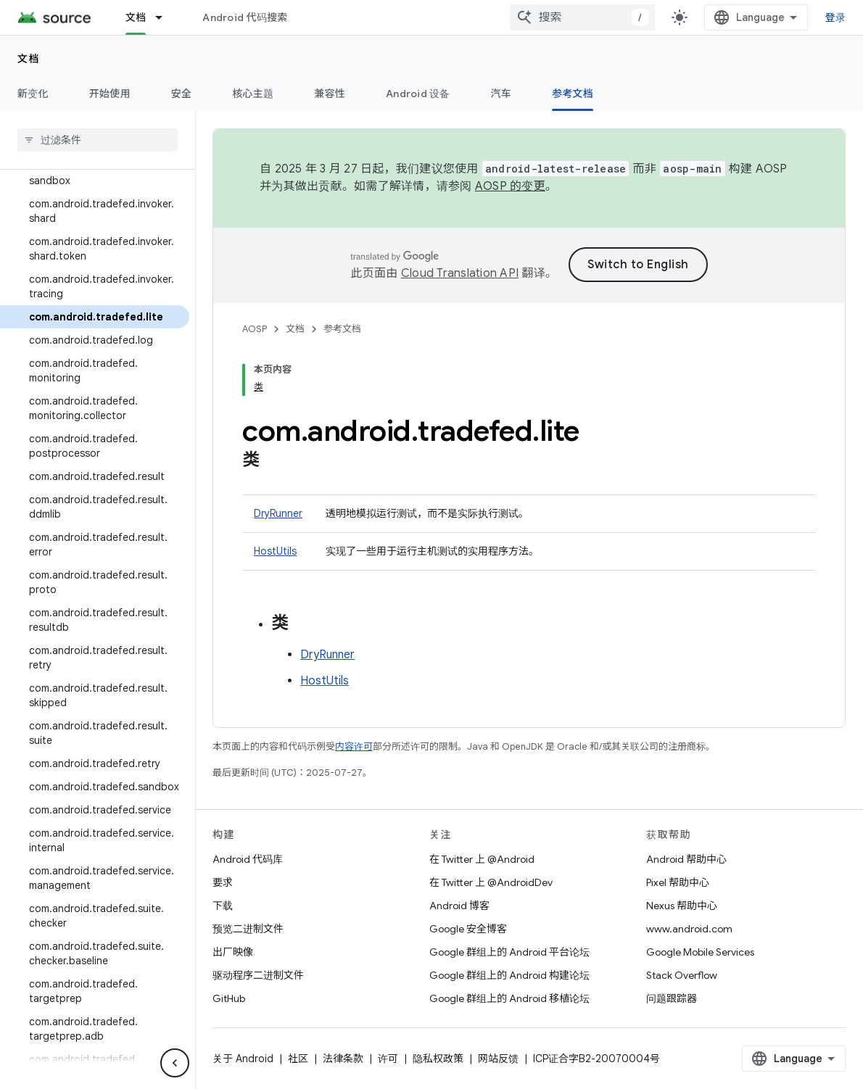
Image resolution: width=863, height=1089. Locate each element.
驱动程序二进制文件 (258, 975)
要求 (222, 882)
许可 (388, 1058)
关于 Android (242, 1058)
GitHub (228, 998)
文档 (28, 58)
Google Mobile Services (700, 951)
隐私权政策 (438, 1058)
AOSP (254, 329)
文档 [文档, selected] (135, 17)
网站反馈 (498, 1058)
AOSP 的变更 (510, 186)
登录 (835, 17)
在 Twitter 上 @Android (481, 859)
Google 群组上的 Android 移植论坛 (509, 998)
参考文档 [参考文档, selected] (572, 93)
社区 (298, 1058)
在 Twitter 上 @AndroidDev (491, 882)
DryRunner (278, 513)
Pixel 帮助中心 (677, 882)
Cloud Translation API (460, 273)
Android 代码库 (247, 859)
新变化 (33, 93)
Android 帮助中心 (686, 859)
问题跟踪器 (671, 998)
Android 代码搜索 (244, 17)
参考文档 (342, 329)
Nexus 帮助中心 (681, 905)
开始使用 (110, 93)
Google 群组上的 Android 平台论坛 (509, 951)
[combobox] (582, 17)
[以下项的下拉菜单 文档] (165, 17)
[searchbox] (97, 140)
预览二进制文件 (248, 928)
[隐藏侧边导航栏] (174, 1062)
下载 (222, 905)
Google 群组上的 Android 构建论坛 (509, 975)
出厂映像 (232, 951)
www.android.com (689, 928)
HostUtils (275, 551)
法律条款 (343, 1058)
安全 (181, 93)
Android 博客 (459, 905)
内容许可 (354, 746)
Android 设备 (418, 93)
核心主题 (252, 93)
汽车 (501, 93)
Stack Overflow (681, 975)
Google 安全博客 (468, 928)
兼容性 (329, 93)
